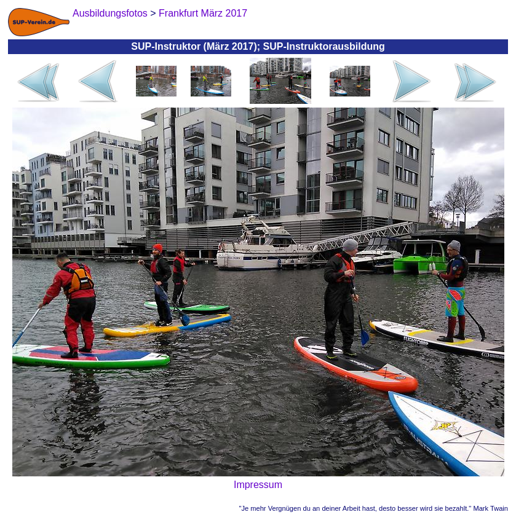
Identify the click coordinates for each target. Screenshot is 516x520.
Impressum (258, 484)
